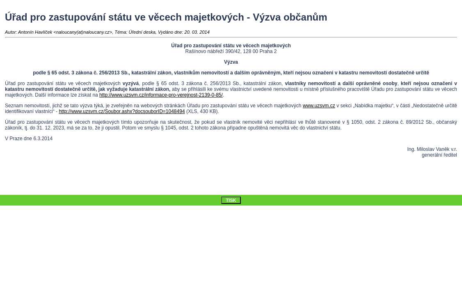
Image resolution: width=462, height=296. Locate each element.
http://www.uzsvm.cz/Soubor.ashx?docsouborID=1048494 (122, 111)
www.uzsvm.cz (319, 106)
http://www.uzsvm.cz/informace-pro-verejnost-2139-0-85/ (161, 95)
